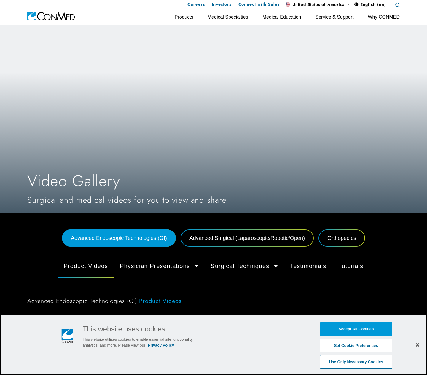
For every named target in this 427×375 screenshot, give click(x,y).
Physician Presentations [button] (159, 266)
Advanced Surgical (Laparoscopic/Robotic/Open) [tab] (247, 238)
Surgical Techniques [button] (244, 266)
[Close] (417, 345)
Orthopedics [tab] (341, 238)
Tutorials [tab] (350, 266)
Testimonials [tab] (308, 266)
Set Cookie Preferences (356, 345)
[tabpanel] (213, 283)
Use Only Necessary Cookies (356, 362)
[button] (318, 4)
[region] (213, 345)
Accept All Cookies (356, 329)
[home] (51, 15)
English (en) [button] (370, 4)
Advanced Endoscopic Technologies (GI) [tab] (119, 238)
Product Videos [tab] (86, 266)
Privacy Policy (161, 345)
